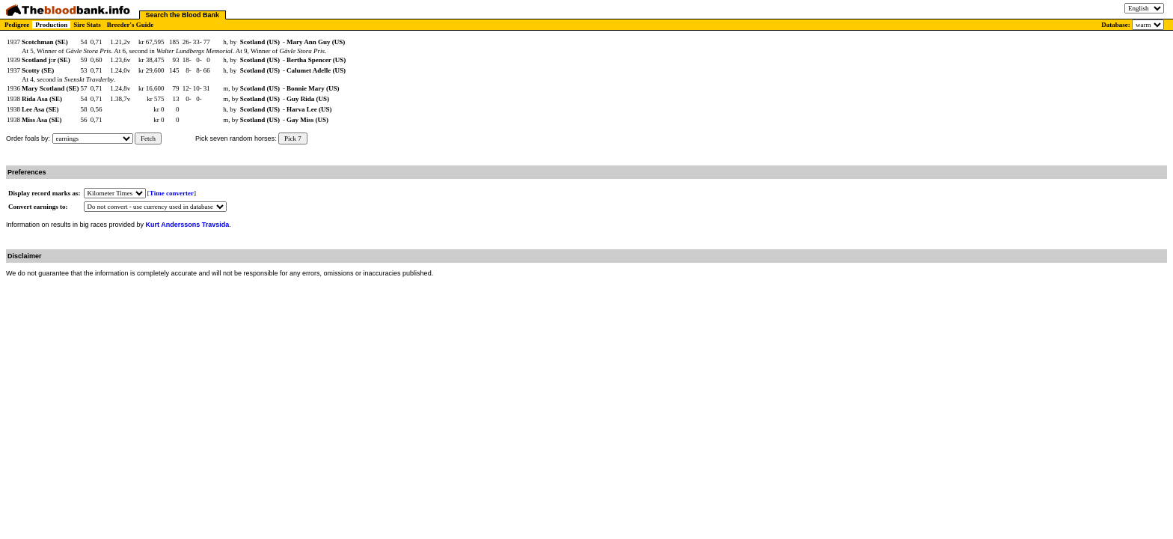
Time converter (172, 193)
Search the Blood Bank (183, 15)
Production (51, 24)
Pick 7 (292, 138)
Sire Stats (87, 24)
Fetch (148, 138)
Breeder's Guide (130, 24)
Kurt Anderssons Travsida (188, 224)
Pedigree (16, 24)
